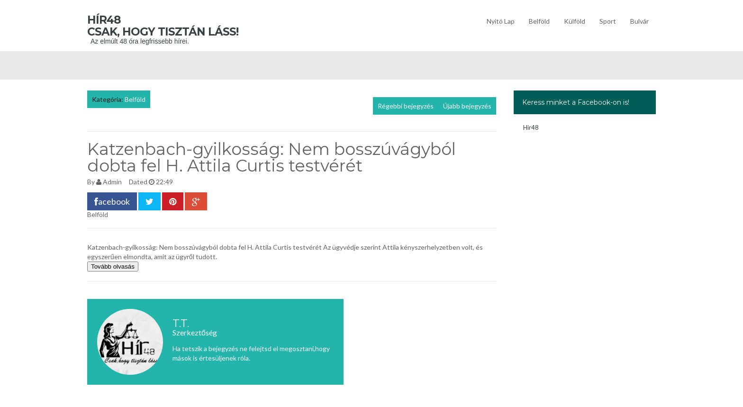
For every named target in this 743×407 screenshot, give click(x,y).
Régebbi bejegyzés (406, 106)
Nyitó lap (501, 21)
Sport (607, 21)
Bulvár (639, 21)
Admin (112, 182)
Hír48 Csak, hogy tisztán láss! (177, 25)
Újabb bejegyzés (467, 106)
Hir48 (531, 127)
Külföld (574, 21)
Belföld (539, 21)
